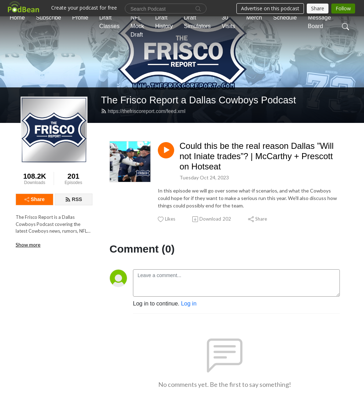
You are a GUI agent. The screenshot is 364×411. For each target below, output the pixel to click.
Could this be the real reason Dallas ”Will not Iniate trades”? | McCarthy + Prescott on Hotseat (257, 156)
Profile (80, 18)
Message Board (319, 22)
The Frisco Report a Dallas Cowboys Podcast (198, 100)
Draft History (164, 22)
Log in (189, 304)
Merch (254, 18)
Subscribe (48, 18)
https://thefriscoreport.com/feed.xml (143, 111)
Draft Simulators (197, 22)
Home (17, 18)
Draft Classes (109, 22)
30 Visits (228, 22)
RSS (73, 199)
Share (35, 199)
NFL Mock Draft (137, 26)
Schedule (285, 18)
